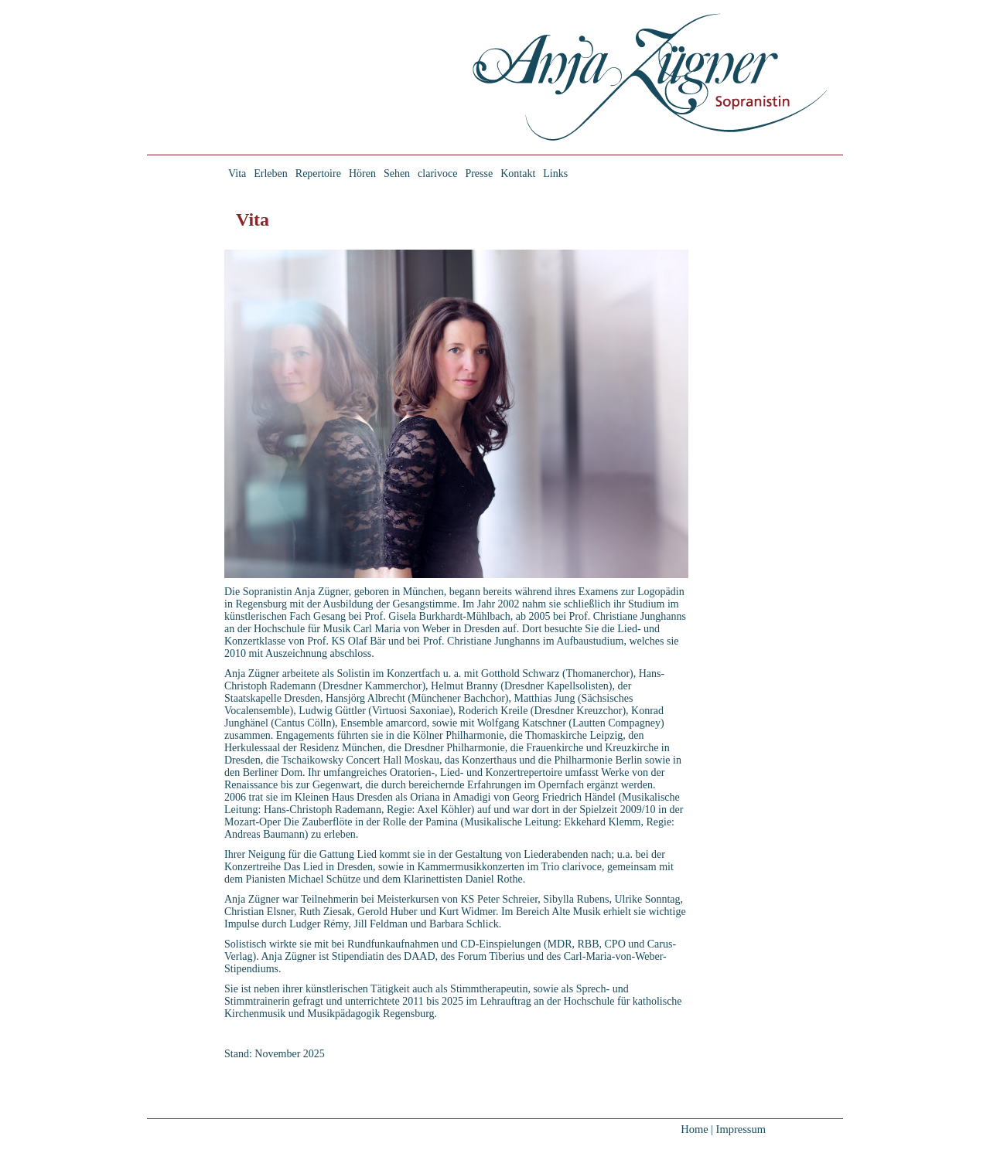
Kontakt (517, 173)
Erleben (271, 173)
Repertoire (318, 173)
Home (694, 1129)
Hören (362, 173)
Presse (479, 173)
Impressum (741, 1129)
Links (555, 173)
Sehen (397, 173)
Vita (237, 173)
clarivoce (437, 173)
